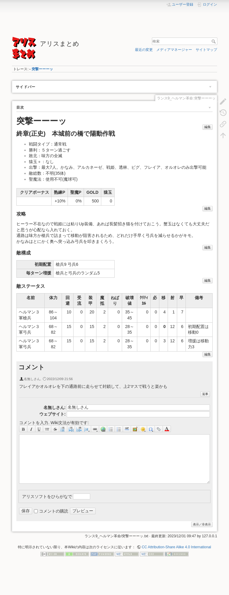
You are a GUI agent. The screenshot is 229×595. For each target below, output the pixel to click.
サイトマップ (206, 50)
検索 (214, 41)
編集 (207, 127)
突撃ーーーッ (42, 69)
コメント (31, 367)
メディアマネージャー (174, 50)
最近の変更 (144, 50)
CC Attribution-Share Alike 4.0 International (176, 547)
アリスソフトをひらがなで (47, 496)
